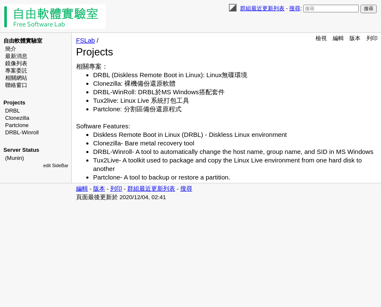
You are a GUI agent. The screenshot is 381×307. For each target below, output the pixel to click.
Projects (14, 102)
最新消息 (16, 56)
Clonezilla (17, 118)
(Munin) (14, 158)
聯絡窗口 (16, 85)
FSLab (85, 40)
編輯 (338, 38)
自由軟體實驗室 (22, 41)
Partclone (17, 125)
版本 (354, 38)
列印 (372, 38)
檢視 (321, 38)
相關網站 (16, 78)
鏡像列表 (16, 63)
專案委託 (16, 70)
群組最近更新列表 (262, 8)
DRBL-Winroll (22, 132)
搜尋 (294, 8)
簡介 (10, 49)
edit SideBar (55, 165)
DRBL (12, 110)
